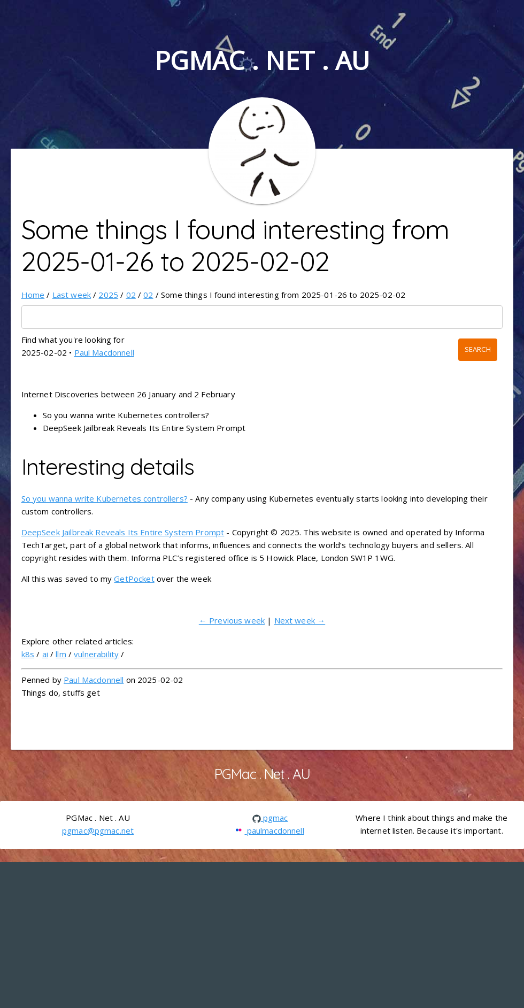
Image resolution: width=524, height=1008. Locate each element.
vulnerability (96, 654)
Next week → (300, 620)
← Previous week (232, 620)
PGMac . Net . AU (262, 60)
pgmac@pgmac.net (98, 830)
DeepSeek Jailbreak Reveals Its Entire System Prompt (123, 532)
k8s (27, 654)
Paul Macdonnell (104, 352)
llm (61, 654)
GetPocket (134, 578)
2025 (108, 294)
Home (33, 294)
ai (45, 654)
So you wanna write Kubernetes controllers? (104, 498)
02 (131, 294)
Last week (71, 294)
